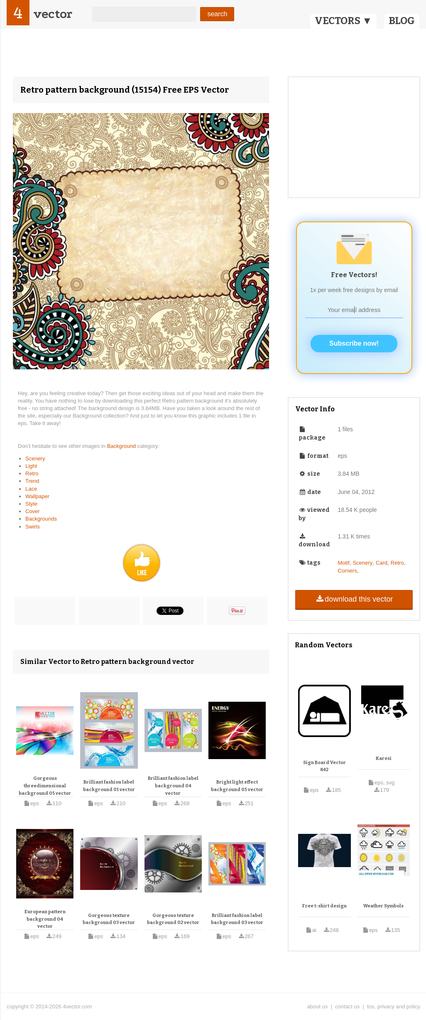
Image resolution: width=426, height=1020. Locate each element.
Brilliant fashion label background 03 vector (237, 919)
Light (31, 466)
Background (122, 446)
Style (31, 504)
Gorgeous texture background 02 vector (173, 919)
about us (317, 1006)
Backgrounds (41, 519)
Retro (32, 473)
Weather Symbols (383, 906)
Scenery (35, 458)
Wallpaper (37, 496)
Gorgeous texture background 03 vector (109, 919)
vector (52, 14)
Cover (32, 511)
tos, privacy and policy (393, 1006)
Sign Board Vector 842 (324, 766)
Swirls (32, 527)
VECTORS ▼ (343, 21)
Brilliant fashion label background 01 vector (109, 785)
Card (381, 563)
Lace (31, 489)
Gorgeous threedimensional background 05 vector (45, 786)
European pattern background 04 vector (45, 919)
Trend (32, 481)
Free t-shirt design (324, 906)
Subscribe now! (354, 343)
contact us (347, 1006)
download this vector (354, 599)
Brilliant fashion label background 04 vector (173, 786)
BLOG (402, 21)
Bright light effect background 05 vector (237, 785)
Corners (347, 571)
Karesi (384, 758)
